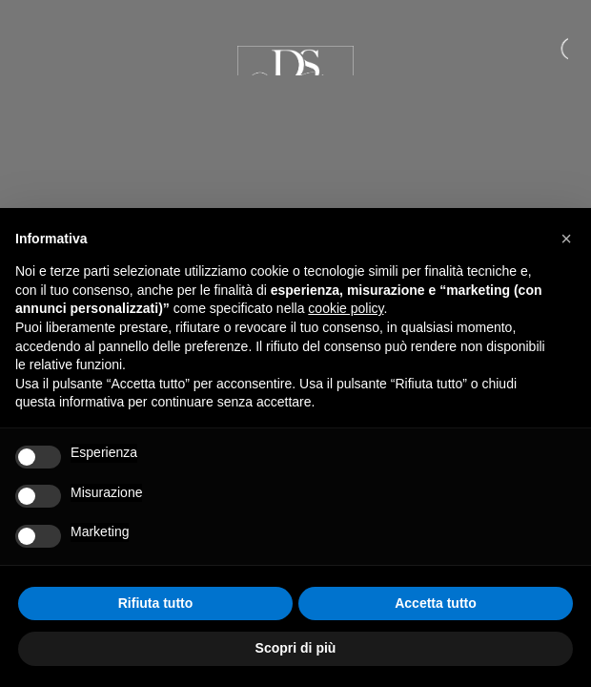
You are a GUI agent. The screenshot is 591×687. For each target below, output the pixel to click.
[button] (566, 238)
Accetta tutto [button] (436, 603)
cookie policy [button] (345, 308)
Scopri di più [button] (295, 648)
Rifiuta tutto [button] (156, 603)
